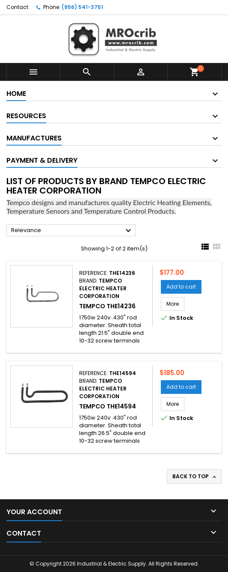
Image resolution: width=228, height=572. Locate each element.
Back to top (195, 476)
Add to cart (181, 286)
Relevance (72, 231)
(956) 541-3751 (82, 7)
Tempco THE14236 (107, 306)
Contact (17, 7)
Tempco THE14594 (107, 406)
